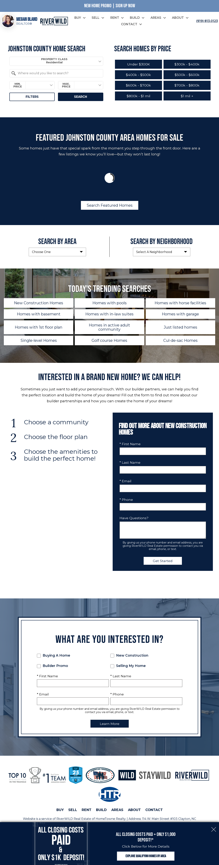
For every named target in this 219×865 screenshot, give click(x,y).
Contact (154, 810)
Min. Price (17, 85)
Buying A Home (53, 655)
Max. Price (66, 85)
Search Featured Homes (110, 205)
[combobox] (56, 61)
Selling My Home (128, 666)
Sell (72, 810)
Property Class (54, 60)
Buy (60, 810)
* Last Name (130, 462)
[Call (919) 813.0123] (206, 21)
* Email (125, 481)
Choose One (41, 252)
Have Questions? (134, 518)
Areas (117, 810)
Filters (32, 97)
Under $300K (138, 64)
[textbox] (58, 73)
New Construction (129, 655)
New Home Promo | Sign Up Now (109, 6)
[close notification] (213, 827)
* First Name (130, 444)
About (134, 810)
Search (80, 97)
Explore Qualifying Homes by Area (145, 856)
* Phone (126, 500)
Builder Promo (52, 666)
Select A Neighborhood (154, 252)
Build (101, 810)
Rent (86, 810)
